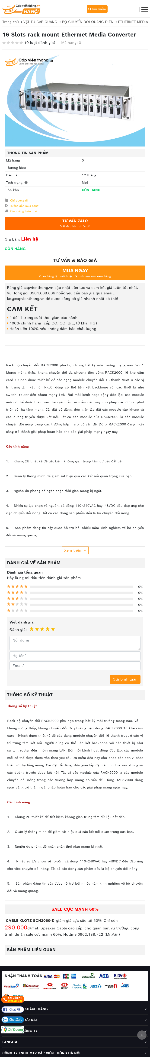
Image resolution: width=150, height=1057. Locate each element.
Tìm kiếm (97, 9)
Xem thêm (75, 550)
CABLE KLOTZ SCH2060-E (30, 920)
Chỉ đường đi (16, 200)
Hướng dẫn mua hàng (21, 206)
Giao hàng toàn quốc (21, 211)
